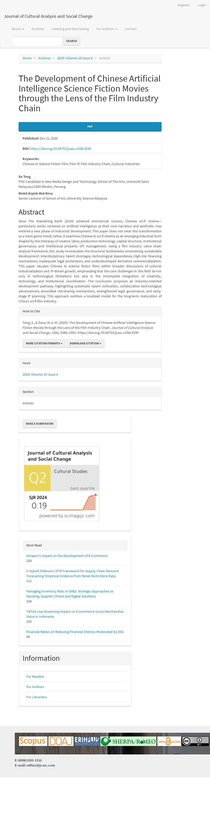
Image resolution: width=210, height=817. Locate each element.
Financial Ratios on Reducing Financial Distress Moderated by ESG (75, 631)
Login (202, 5)
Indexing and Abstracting (70, 29)
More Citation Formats (44, 343)
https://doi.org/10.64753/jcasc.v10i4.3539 (60, 148)
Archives (38, 29)
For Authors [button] (106, 29)
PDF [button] (90, 126)
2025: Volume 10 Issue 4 (75, 58)
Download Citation (85, 343)
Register (184, 5)
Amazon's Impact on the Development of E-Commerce (67, 555)
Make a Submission (39, 423)
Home (27, 58)
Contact (131, 29)
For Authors (35, 686)
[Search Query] (37, 41)
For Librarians (36, 697)
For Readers (35, 676)
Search (71, 41)
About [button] (18, 29)
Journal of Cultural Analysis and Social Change (48, 16)
